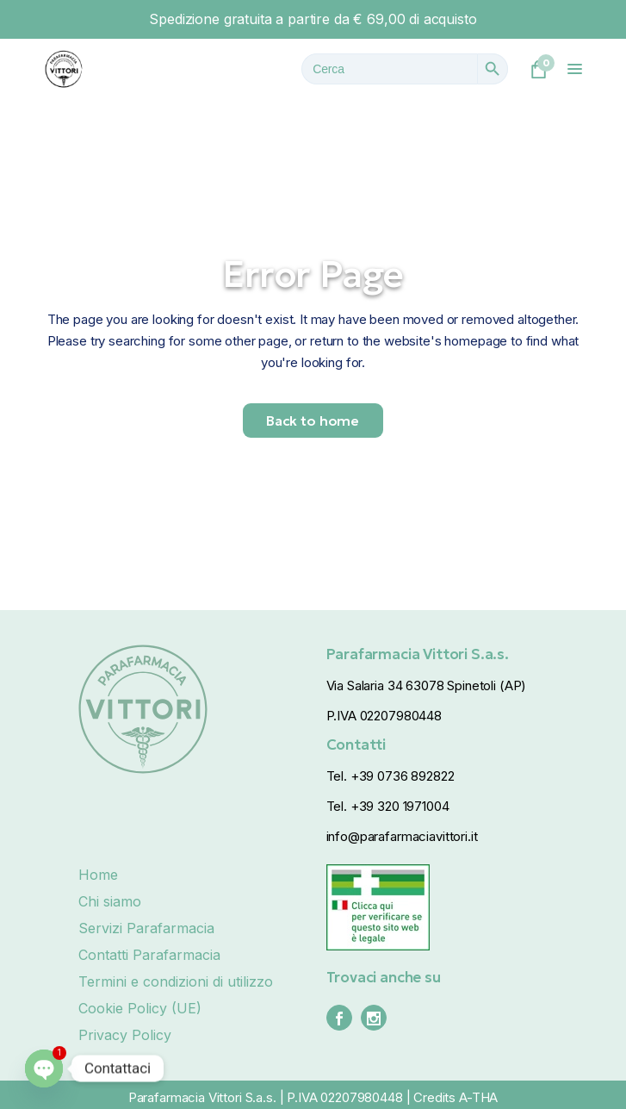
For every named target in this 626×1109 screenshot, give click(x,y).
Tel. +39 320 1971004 (387, 806)
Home (98, 874)
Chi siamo (109, 901)
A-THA (478, 1097)
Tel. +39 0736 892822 (390, 776)
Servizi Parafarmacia (146, 928)
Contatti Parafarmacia (149, 954)
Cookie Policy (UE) (139, 1008)
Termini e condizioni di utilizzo (175, 981)
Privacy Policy (124, 1035)
